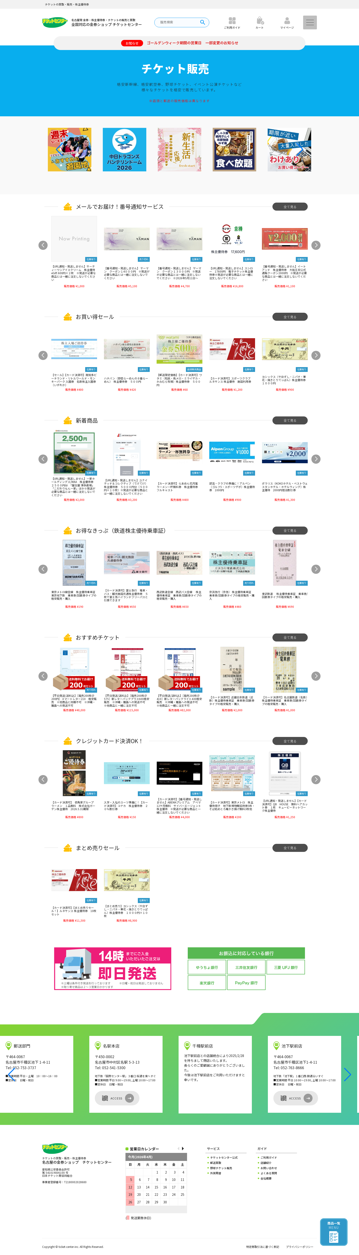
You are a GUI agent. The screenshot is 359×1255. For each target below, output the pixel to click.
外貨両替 (215, 1173)
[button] (299, 149)
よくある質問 (269, 1173)
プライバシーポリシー (299, 1246)
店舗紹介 (266, 1162)
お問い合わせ (269, 1168)
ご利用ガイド (269, 1157)
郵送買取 (215, 1162)
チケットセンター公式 (224, 1157)
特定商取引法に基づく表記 (262, 1246)
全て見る (290, 206)
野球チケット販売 (221, 1168)
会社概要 (266, 1178)
